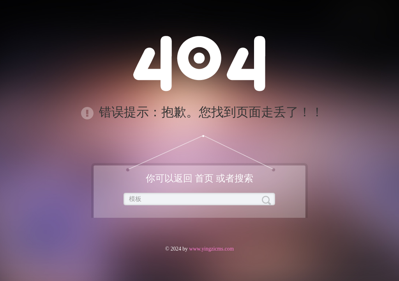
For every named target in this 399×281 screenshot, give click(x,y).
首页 (204, 178)
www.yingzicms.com (211, 249)
